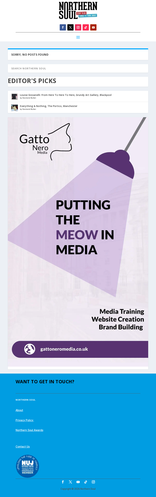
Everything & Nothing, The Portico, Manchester (48, 106)
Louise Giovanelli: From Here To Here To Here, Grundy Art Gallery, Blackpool (66, 95)
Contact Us (23, 447)
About (19, 410)
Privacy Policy (25, 420)
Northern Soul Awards (29, 430)
